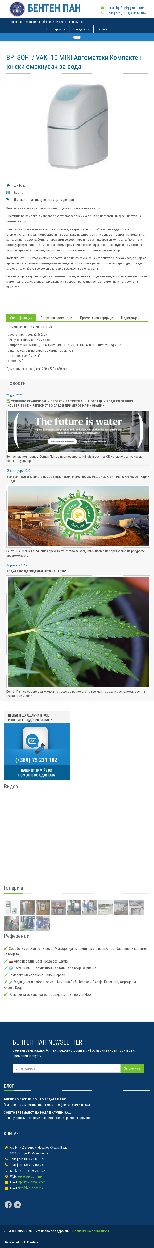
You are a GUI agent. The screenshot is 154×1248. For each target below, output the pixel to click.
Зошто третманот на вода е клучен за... (37, 1112)
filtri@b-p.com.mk (30, 1188)
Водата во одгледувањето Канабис (36, 571)
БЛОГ (9, 1086)
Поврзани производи (56, 318)
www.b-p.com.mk (29, 1176)
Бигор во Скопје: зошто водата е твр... (36, 1099)
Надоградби (130, 318)
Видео (11, 786)
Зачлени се (132, 1068)
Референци (17, 936)
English (102, 29)
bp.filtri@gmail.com (32, 1182)
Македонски (81, 29)
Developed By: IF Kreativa (21, 1242)
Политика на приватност (90, 1231)
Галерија (13, 888)
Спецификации (21, 318)
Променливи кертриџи (96, 318)
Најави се (55, 29)
